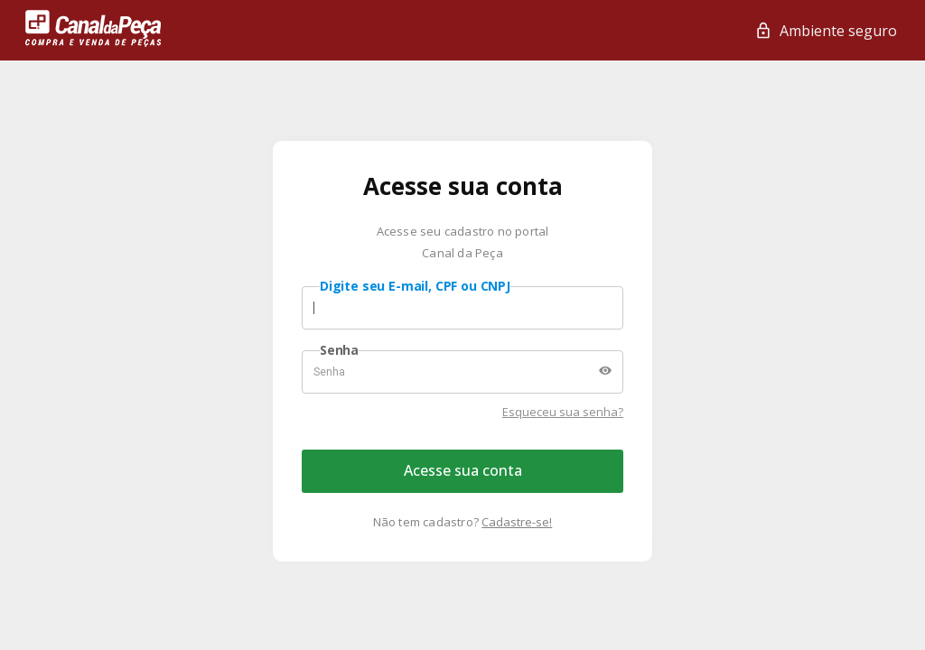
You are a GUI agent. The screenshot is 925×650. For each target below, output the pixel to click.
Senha (339, 350)
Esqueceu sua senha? (562, 412)
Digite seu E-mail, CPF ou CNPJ (415, 286)
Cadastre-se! (516, 522)
